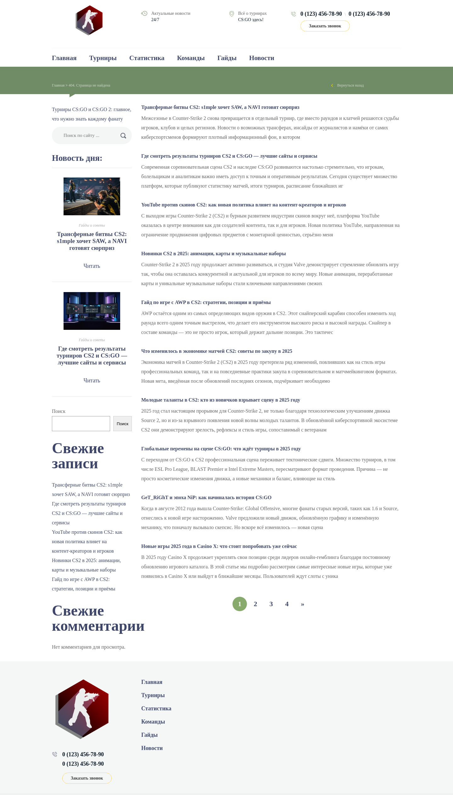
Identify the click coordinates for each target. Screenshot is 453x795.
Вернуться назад (350, 85)
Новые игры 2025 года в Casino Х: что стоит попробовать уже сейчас (219, 546)
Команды (191, 58)
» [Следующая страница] (303, 604)
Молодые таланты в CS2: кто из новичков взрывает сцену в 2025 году (220, 400)
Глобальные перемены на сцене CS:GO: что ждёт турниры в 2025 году (221, 448)
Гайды (227, 58)
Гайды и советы (92, 225)
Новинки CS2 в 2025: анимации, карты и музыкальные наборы (213, 253)
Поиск (58, 411)
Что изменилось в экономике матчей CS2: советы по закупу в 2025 (216, 351)
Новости (261, 58)
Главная (64, 58)
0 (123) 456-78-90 (321, 14)
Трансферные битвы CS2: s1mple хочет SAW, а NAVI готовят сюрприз (220, 107)
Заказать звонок (325, 26)
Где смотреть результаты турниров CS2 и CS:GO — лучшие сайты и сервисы (229, 156)
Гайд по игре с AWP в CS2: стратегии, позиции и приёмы (206, 302)
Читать (91, 266)
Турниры (103, 58)
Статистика (147, 58)
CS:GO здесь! (251, 19)
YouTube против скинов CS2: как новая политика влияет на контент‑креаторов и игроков (243, 204)
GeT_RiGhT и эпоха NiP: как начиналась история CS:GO (206, 497)
